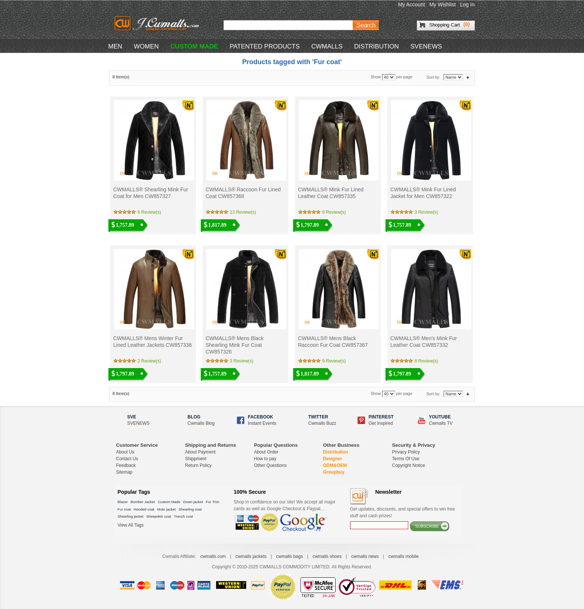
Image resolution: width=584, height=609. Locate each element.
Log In (467, 4)
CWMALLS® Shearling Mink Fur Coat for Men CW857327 (150, 192)
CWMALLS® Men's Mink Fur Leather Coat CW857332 (423, 341)
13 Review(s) (243, 212)
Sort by (432, 77)
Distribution (335, 452)
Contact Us (127, 458)
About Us (125, 452)
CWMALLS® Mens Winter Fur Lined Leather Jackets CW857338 (152, 341)
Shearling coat (189, 509)
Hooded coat (144, 509)
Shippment (195, 458)
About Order (266, 452)
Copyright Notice (408, 465)
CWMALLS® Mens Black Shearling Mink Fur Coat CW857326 (235, 345)
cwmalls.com (213, 556)
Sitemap (124, 472)
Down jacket (193, 502)
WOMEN (146, 46)
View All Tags (131, 525)
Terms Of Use (405, 458)
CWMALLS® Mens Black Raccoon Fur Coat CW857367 (333, 341)
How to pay (265, 458)
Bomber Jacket (143, 502)
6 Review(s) (149, 212)
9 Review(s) (334, 361)
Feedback (126, 465)
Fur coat (124, 509)
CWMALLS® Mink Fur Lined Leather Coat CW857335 (331, 192)
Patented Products (264, 46)
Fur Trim (212, 502)
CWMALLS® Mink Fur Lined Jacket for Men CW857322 (423, 192)
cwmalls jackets (250, 556)
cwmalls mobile (403, 556)
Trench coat (183, 516)
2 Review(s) (149, 361)
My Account (411, 4)
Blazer (123, 502)
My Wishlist (442, 4)
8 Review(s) (426, 361)
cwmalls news (365, 556)
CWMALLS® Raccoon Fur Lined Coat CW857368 (243, 192)
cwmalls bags (289, 556)
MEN (115, 46)
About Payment (200, 452)
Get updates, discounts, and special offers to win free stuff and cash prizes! (402, 512)
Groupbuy (333, 472)
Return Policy (198, 465)
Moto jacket (166, 509)
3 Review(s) (426, 212)
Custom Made (169, 502)
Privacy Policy (406, 452)
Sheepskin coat (158, 516)
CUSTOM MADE (194, 46)
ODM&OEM (335, 465)
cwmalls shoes (327, 556)
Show (376, 77)
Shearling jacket (130, 516)
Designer (332, 458)
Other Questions (270, 465)
